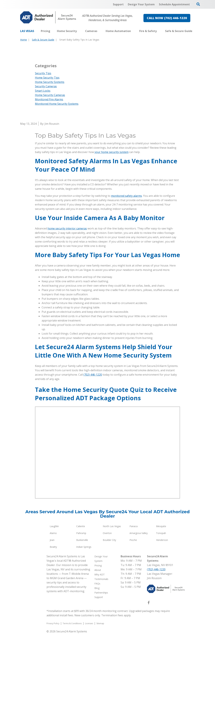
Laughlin (54, 603)
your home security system (111, 229)
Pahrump (81, 610)
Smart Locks (42, 168)
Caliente (80, 603)
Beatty (53, 624)
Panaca (134, 603)
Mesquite (161, 603)
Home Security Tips (47, 155)
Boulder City (109, 617)
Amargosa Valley (139, 610)
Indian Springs (83, 624)
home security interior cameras (67, 306)
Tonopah (161, 610)
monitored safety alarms (126, 273)
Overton (107, 610)
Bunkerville (82, 617)
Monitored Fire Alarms (49, 177)
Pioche (133, 617)
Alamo (53, 610)
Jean (52, 617)
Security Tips (43, 151)
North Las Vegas (112, 603)
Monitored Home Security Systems (56, 181)
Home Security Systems (49, 159)
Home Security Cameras (50, 172)
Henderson (162, 617)
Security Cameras (46, 164)
